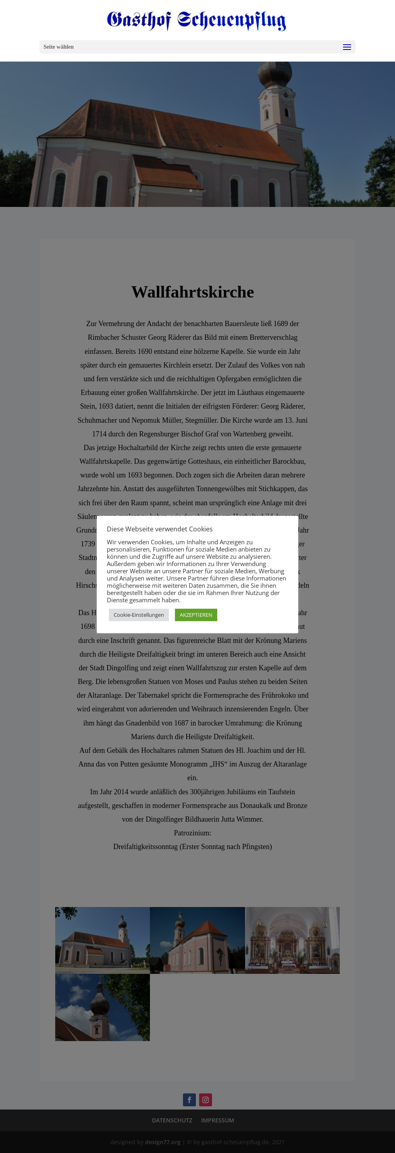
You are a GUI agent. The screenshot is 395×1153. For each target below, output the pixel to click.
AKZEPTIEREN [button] (196, 614)
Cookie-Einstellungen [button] (139, 614)
